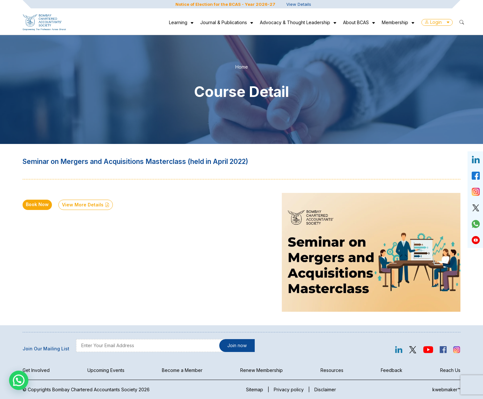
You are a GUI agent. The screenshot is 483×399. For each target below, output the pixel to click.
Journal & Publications (223, 22)
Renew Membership (261, 370)
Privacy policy (289, 389)
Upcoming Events (105, 370)
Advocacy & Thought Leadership (295, 22)
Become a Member (182, 370)
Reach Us (450, 370)
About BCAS (356, 22)
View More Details (85, 204)
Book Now (37, 204)
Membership (395, 22)
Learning (178, 22)
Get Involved (36, 370)
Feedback (391, 370)
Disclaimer (325, 389)
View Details (298, 4)
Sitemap (254, 389)
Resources (331, 370)
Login (437, 22)
